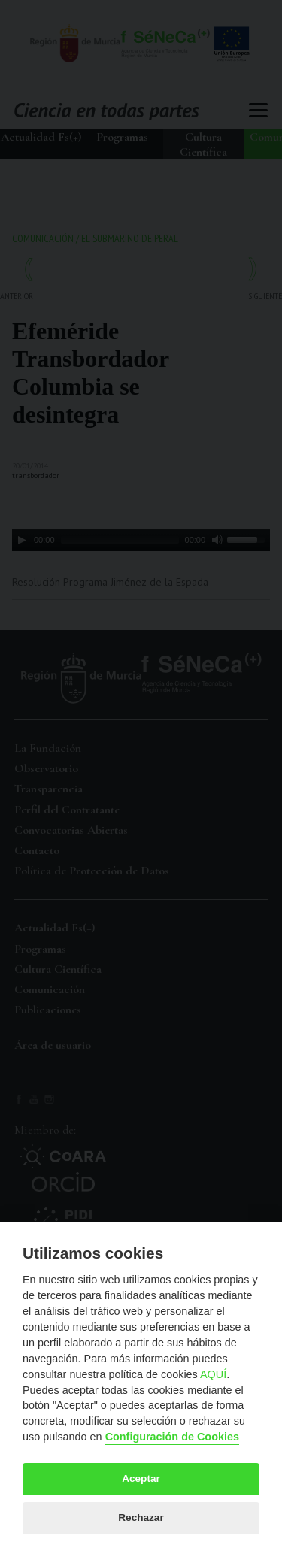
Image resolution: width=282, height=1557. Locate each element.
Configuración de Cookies (172, 1437)
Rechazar (140, 1517)
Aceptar (141, 1478)
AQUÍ (213, 1374)
